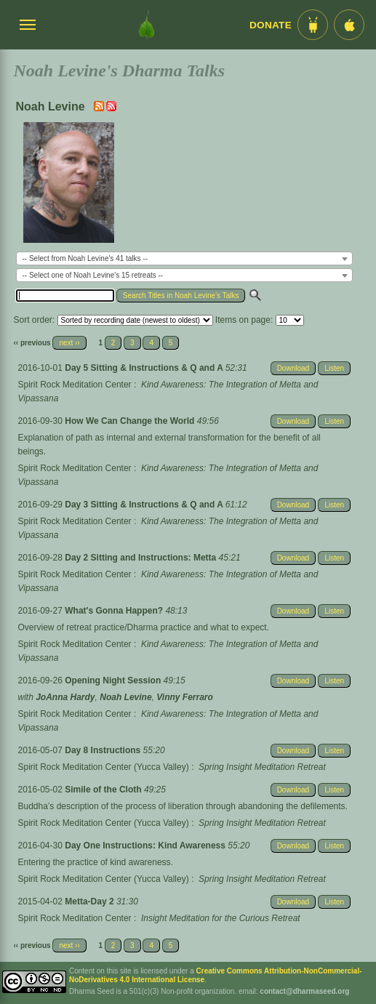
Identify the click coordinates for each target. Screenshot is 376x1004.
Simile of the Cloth (104, 789)
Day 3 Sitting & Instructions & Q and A (145, 504)
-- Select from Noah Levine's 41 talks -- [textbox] (85, 258)
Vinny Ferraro (184, 697)
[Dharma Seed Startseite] (146, 25)
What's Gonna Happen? (115, 611)
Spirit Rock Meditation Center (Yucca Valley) (103, 767)
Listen (334, 368)
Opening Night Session (114, 680)
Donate (270, 25)
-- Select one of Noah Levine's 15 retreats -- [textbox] (93, 275)
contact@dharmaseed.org (304, 991)
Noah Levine (125, 697)
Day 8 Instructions (104, 750)
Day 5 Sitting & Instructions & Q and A (145, 368)
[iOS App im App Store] (349, 24)
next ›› (69, 343)
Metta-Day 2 (90, 901)
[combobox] (184, 258)
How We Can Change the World (131, 421)
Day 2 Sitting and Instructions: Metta (141, 558)
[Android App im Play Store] (312, 24)
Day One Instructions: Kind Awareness (146, 845)
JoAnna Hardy (65, 697)
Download (293, 368)
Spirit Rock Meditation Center (75, 384)
